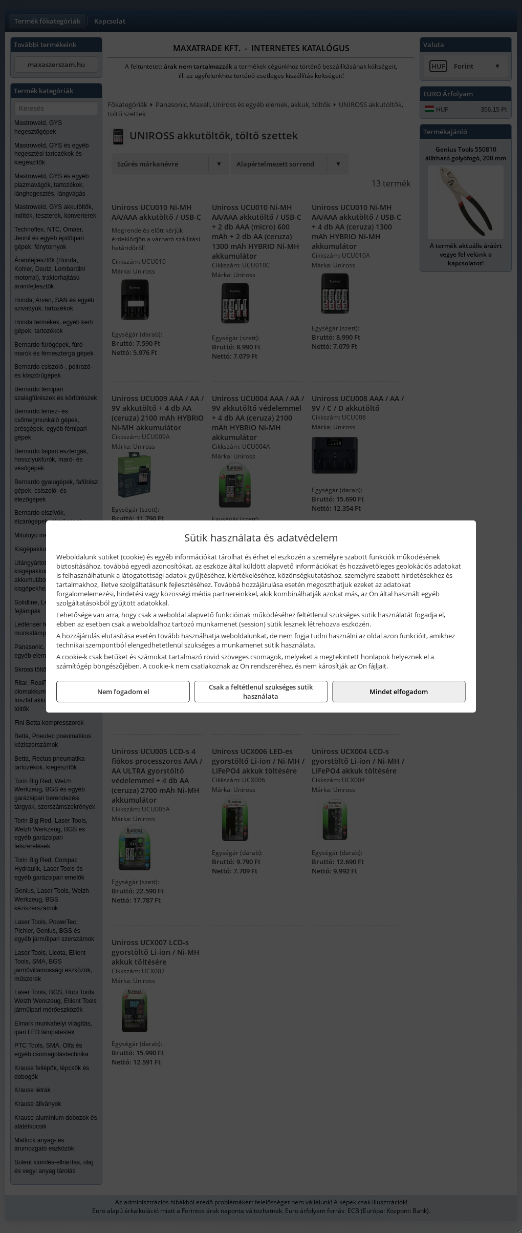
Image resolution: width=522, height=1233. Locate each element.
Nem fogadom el (123, 691)
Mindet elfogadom (398, 691)
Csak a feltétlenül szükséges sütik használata (261, 691)
